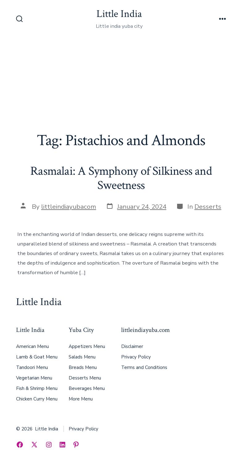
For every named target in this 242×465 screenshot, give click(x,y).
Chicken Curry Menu (36, 399)
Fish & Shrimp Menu (36, 388)
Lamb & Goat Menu (36, 357)
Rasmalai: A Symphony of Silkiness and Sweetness (121, 178)
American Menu (32, 346)
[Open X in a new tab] (34, 444)
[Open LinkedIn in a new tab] (62, 444)
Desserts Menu (85, 378)
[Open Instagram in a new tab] (49, 444)
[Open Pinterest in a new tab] (76, 444)
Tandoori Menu (32, 367)
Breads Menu (83, 367)
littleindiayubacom (68, 206)
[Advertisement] (121, 85)
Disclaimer (132, 346)
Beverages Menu (87, 388)
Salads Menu (82, 357)
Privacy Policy (136, 357)
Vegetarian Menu (34, 378)
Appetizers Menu (87, 346)
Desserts (207, 206)
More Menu (81, 399)
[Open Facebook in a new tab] (20, 444)
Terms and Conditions (144, 367)
